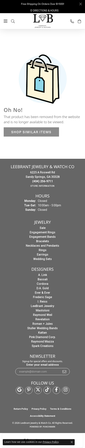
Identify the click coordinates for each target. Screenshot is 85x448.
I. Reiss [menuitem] (42, 301)
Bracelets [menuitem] (42, 241)
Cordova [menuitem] (42, 284)
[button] (16, 21)
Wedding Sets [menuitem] (42, 259)
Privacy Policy (39, 409)
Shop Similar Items (31, 131)
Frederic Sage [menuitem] (42, 297)
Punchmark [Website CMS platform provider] (49, 426)
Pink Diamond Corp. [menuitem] (42, 337)
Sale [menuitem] (43, 228)
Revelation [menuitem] (42, 319)
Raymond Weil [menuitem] (42, 315)
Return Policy (21, 409)
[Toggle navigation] (5, 21)
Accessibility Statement (42, 416)
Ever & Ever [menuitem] (42, 292)
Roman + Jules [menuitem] (42, 323)
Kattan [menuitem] (42, 332)
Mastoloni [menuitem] (42, 310)
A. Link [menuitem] (42, 275)
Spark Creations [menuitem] (42, 346)
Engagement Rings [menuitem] (42, 232)
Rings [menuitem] (42, 250)
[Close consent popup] (72, 442)
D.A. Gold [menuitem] (43, 288)
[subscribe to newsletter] (65, 371)
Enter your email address (42, 364)
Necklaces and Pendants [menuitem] (42, 245)
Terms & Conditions (60, 409)
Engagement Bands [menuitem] (42, 237)
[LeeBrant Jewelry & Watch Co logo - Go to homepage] (42, 21)
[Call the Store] (42, 181)
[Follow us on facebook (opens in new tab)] (56, 390)
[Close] (80, 4)
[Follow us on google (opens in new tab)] (19, 390)
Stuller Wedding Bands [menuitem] (42, 328)
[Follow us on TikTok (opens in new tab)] (47, 390)
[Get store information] (42, 186)
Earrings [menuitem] (42, 254)
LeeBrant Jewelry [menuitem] (42, 306)
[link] (44, 10)
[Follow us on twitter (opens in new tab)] (38, 390)
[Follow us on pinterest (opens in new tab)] (28, 390)
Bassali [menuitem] (43, 279)
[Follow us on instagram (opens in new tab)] (65, 390)
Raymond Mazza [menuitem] (42, 341)
